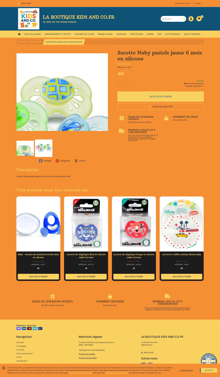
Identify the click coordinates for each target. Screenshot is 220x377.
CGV (18, 357)
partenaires (21, 361)
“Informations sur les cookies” (80, 373)
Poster (79, 160)
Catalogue (21, 346)
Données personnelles (88, 358)
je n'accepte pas (186, 370)
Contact (197, 3)
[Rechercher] (184, 19)
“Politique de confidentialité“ (116, 373)
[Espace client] (191, 19)
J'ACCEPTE (209, 370)
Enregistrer (63, 160)
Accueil (22, 42)
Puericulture (124, 63)
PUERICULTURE (35, 42)
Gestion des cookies (87, 354)
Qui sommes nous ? (25, 353)
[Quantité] (122, 84)
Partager (45, 160)
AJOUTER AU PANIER (161, 96)
